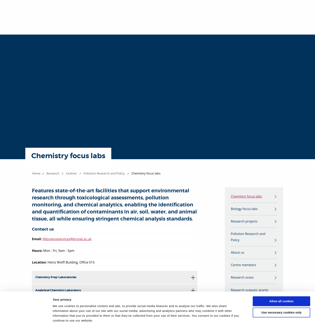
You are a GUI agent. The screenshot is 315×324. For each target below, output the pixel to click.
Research (52, 173)
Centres (71, 173)
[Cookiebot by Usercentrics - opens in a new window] (26, 316)
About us (237, 253)
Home (36, 173)
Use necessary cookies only (281, 297)
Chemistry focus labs (246, 196)
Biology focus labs (244, 209)
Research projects (244, 222)
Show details (62, 316)
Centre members (243, 266)
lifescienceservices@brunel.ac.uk (67, 239)
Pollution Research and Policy (104, 173)
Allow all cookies (281, 285)
